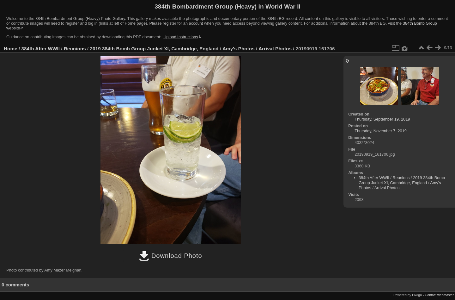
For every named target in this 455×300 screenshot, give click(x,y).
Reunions (75, 48)
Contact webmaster (439, 295)
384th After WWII (40, 48)
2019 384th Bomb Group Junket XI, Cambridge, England (154, 48)
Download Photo (170, 255)
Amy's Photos (238, 48)
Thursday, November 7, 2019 (381, 130)
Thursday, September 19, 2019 (382, 119)
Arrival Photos (275, 48)
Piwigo (417, 295)
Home (10, 48)
